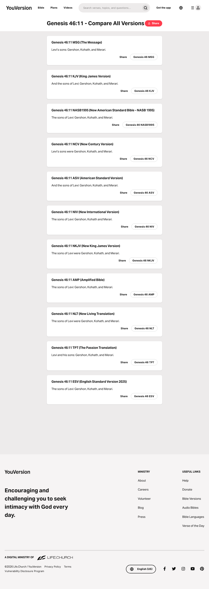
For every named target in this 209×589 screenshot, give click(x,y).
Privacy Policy (52, 566)
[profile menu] (195, 8)
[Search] (110, 8)
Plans (53, 7)
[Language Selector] (181, 8)
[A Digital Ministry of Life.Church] (104, 555)
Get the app (163, 7)
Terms (67, 566)
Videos (68, 7)
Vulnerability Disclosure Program (24, 571)
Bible (41, 7)
